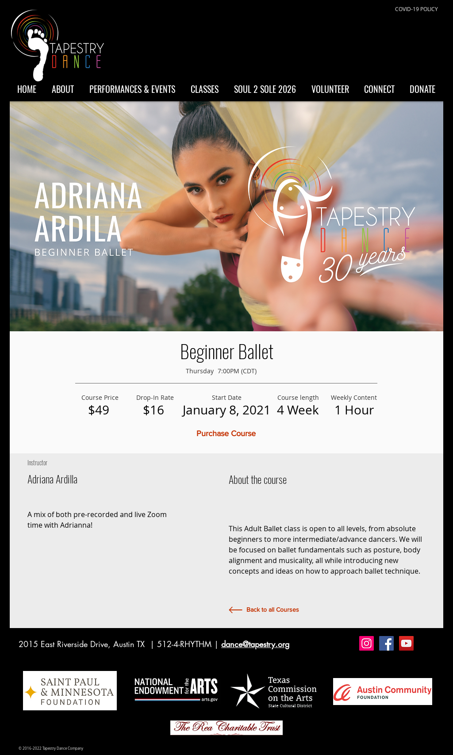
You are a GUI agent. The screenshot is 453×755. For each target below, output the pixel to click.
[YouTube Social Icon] (406, 643)
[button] (226, 434)
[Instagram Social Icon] (366, 643)
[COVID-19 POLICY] (416, 9)
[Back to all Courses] (272, 610)
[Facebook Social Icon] (386, 643)
